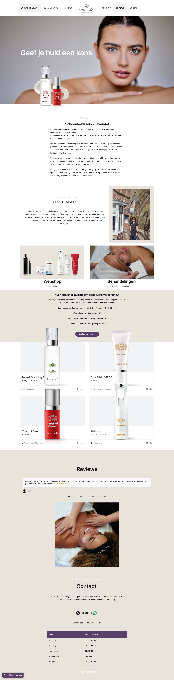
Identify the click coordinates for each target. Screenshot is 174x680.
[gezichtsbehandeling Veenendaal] (122, 246)
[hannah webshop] (52, 246)
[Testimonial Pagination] (69, 496)
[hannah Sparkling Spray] (53, 357)
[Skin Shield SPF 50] (121, 357)
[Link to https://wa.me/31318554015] (95, 613)
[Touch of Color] (53, 411)
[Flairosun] (121, 411)
